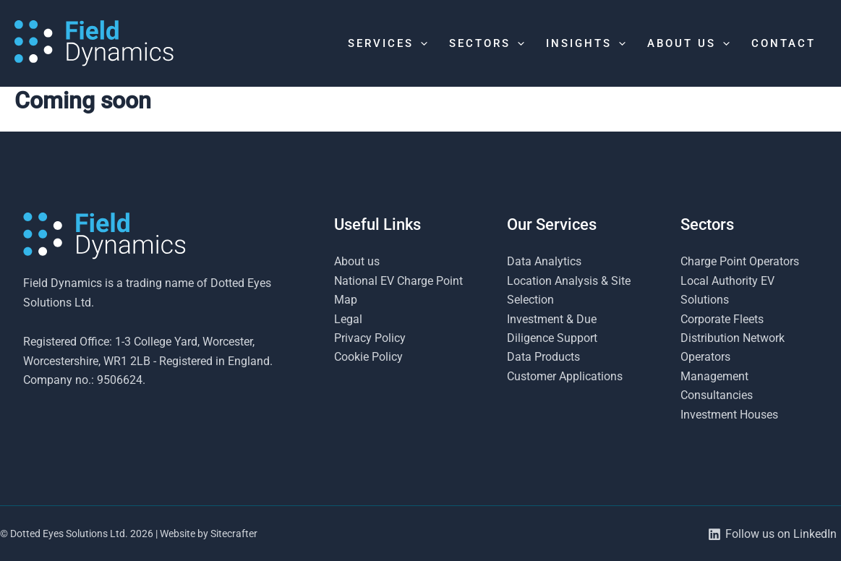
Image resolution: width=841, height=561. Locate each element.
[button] (420, 43)
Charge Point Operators (739, 261)
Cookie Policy (368, 357)
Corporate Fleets (722, 319)
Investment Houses (729, 414)
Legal (348, 319)
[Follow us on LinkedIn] (772, 534)
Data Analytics (544, 261)
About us (357, 261)
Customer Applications (565, 376)
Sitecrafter (233, 533)
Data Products (543, 357)
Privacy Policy (370, 338)
